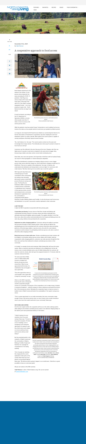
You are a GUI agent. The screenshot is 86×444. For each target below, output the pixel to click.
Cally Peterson (19, 46)
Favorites (45, 7)
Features (36, 7)
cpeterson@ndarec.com (22, 371)
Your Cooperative (72, 7)
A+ (9, 49)
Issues (61, 7)
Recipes (54, 7)
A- (9, 46)
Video (35, 10)
